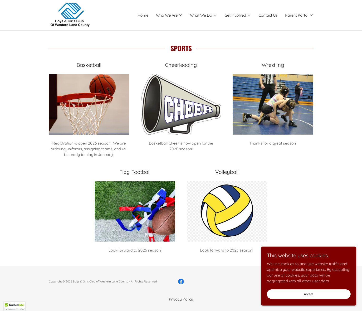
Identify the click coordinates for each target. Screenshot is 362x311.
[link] (70, 14)
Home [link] (142, 15)
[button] (169, 15)
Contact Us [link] (268, 15)
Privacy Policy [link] (181, 299)
